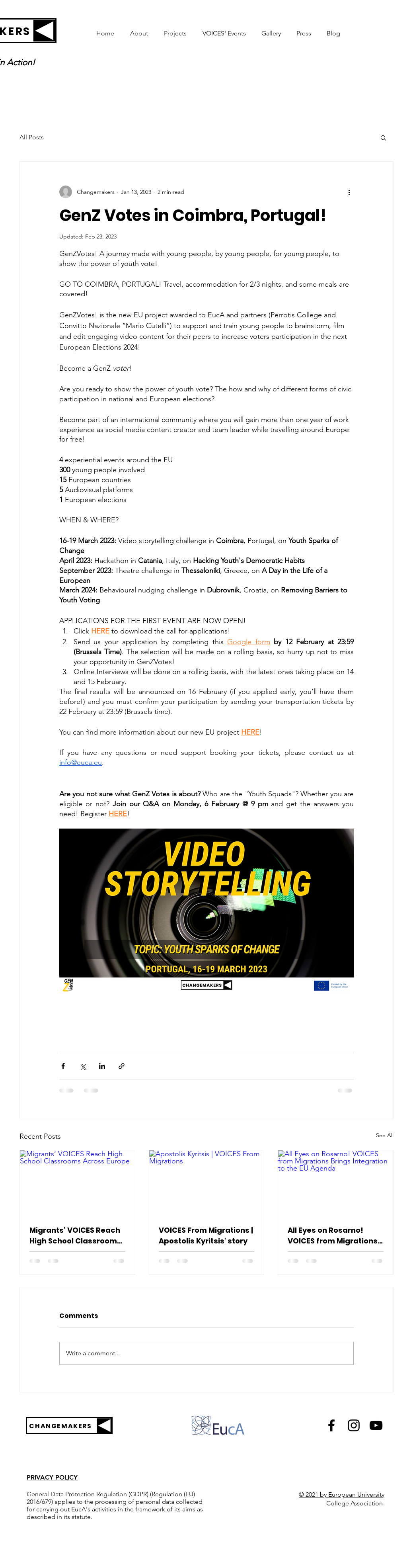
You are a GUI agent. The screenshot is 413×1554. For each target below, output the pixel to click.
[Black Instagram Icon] (354, 1425)
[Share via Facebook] (63, 1066)
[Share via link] (121, 1066)
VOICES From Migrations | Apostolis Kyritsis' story (206, 1235)
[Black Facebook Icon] (331, 1425)
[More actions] (349, 192)
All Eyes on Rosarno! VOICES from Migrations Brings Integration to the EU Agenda (334, 1235)
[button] (383, 137)
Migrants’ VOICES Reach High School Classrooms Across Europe (75, 1235)
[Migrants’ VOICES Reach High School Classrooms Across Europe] (77, 1182)
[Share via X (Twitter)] (82, 1066)
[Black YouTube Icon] (376, 1425)
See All (385, 1135)
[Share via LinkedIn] (102, 1066)
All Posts (31, 137)
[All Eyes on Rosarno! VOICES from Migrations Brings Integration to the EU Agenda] (335, 1182)
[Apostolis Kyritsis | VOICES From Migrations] (206, 1182)
